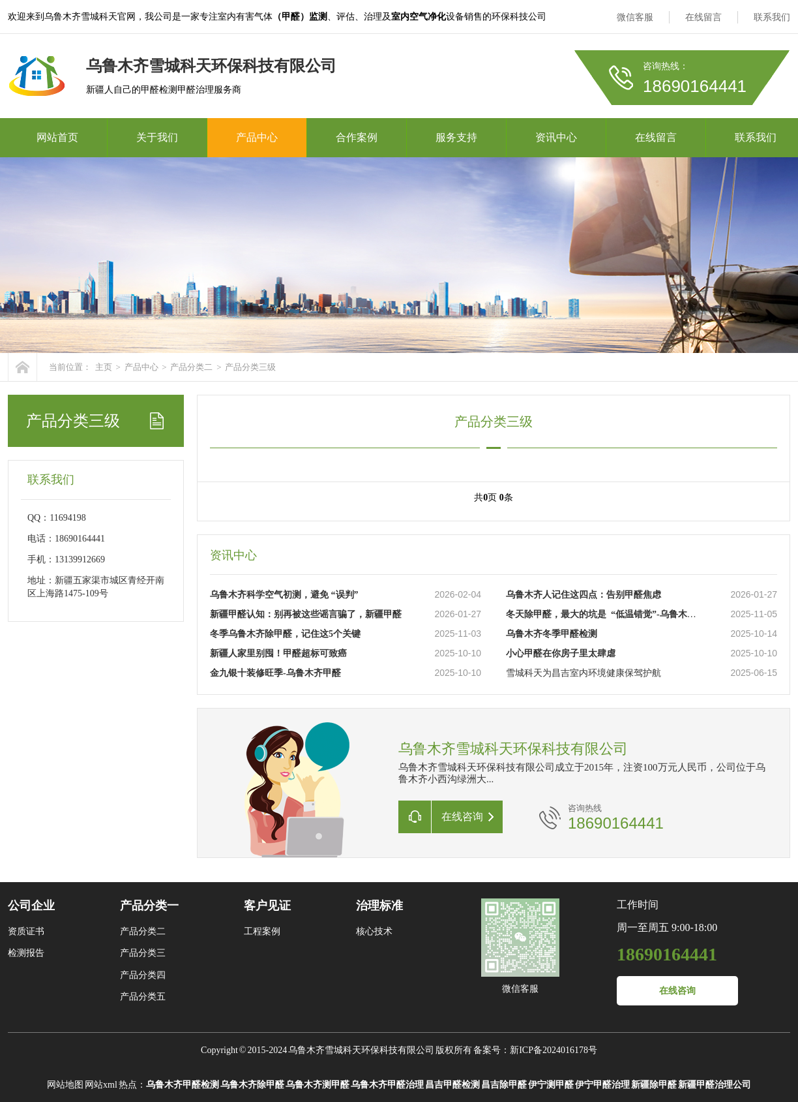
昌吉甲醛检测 (452, 1085)
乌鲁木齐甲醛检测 (182, 1085)
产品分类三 (143, 953)
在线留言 (703, 17)
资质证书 (26, 931)
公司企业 (31, 905)
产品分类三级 (250, 367)
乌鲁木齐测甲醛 (317, 1085)
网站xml (101, 1085)
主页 (103, 367)
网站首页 (57, 137)
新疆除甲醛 (654, 1085)
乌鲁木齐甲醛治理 (387, 1085)
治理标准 (379, 905)
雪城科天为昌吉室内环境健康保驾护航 (583, 673)
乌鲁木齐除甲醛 (252, 1085)
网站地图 (65, 1085)
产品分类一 (149, 905)
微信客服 (635, 17)
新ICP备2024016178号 (553, 1050)
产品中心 (257, 137)
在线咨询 (677, 991)
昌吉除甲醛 (504, 1085)
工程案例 (262, 931)
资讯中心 (556, 137)
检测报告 (26, 953)
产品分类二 (191, 367)
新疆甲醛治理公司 (714, 1085)
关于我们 (157, 137)
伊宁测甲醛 (551, 1085)
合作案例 (356, 137)
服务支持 (456, 137)
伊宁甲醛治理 (602, 1085)
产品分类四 (143, 975)
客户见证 (267, 905)
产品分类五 (143, 997)
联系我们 (772, 17)
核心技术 (374, 931)
